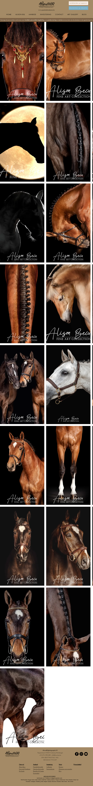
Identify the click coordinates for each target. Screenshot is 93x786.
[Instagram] (81, 754)
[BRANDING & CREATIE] (78, 8)
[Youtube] (86, 754)
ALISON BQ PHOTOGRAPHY (49, 776)
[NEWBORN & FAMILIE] (78, 3)
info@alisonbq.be (56, 755)
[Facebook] (77, 754)
